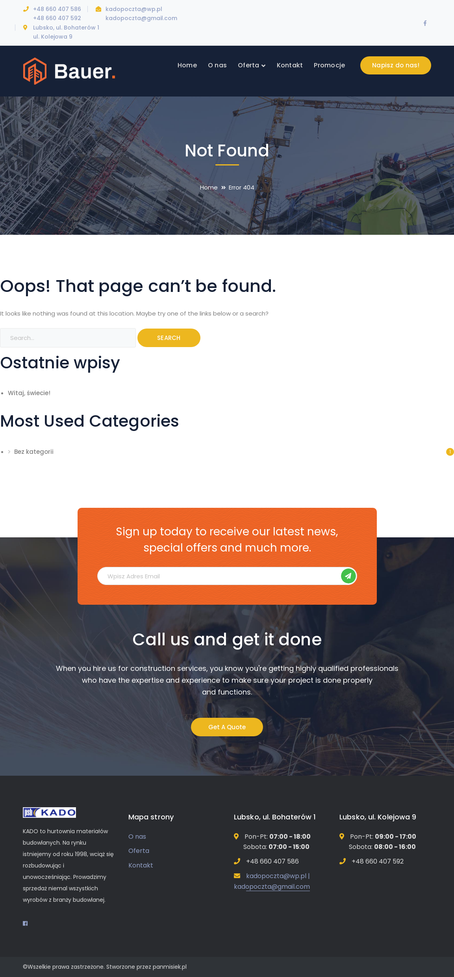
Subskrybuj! (348, 575)
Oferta (138, 850)
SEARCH (169, 338)
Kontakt (140, 865)
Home (209, 187)
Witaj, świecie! (29, 393)
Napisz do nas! (396, 65)
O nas (137, 836)
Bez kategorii (34, 452)
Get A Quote (227, 727)
